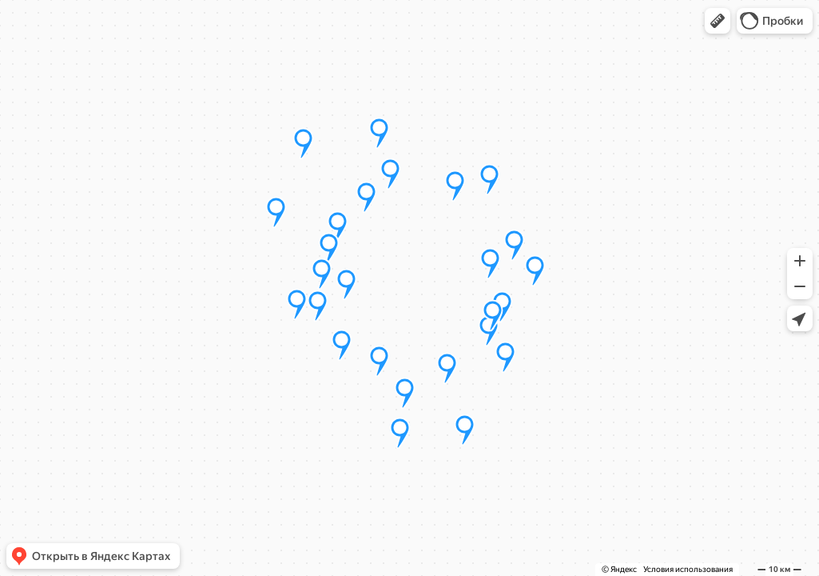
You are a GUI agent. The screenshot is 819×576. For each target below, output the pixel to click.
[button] (717, 21)
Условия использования (688, 569)
